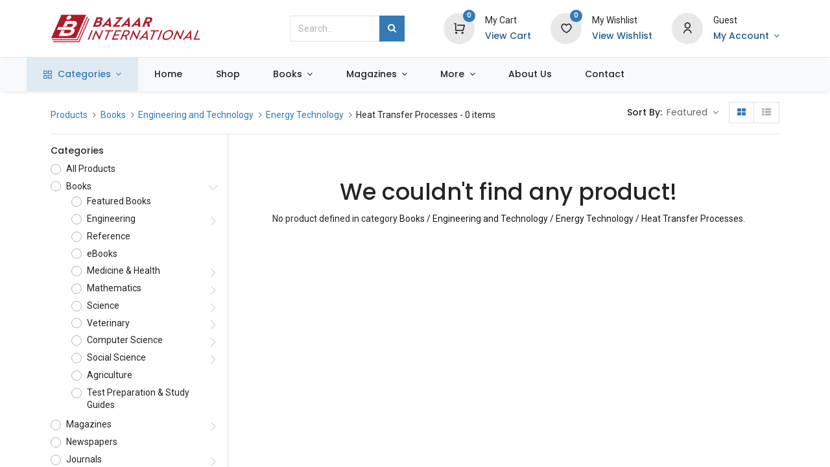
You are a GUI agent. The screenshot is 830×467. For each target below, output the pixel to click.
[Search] (392, 29)
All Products (90, 168)
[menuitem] (192, 74)
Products (69, 115)
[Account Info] (746, 36)
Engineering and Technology (196, 115)
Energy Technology (305, 115)
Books (113, 115)
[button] (692, 112)
